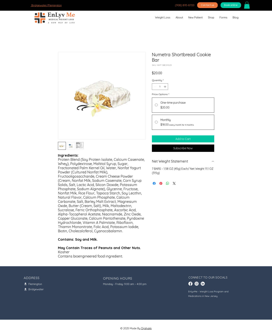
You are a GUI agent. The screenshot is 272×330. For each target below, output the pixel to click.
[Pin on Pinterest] (161, 183)
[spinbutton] (160, 87)
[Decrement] (154, 87)
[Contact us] (207, 5)
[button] (247, 5)
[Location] (25, 284)
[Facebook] (190, 284)
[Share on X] (174, 183)
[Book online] (231, 5)
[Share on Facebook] (154, 183)
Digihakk (146, 328)
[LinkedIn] (203, 284)
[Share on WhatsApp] (167, 183)
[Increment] (165, 87)
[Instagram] (197, 284)
